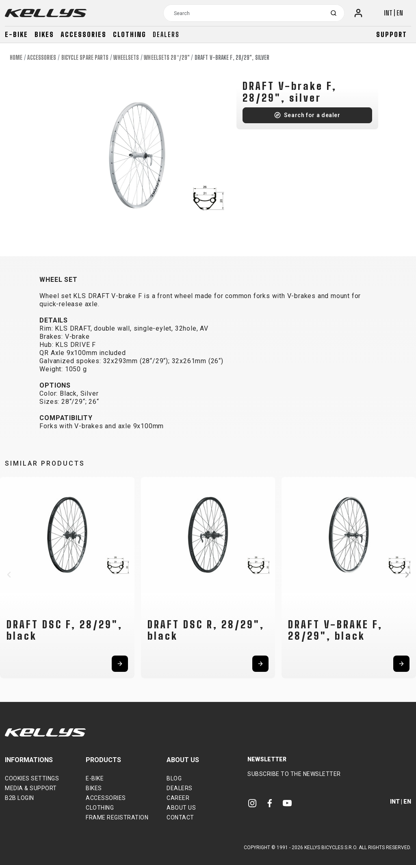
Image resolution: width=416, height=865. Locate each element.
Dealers (166, 34)
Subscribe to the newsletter (294, 774)
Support (391, 34)
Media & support (31, 788)
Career (178, 798)
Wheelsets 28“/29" (167, 57)
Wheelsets (126, 57)
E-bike (16, 34)
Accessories (83, 34)
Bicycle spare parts (85, 57)
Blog (174, 778)
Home (16, 57)
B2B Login (19, 798)
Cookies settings (32, 778)
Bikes (44, 34)
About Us (181, 807)
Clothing (129, 34)
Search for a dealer (312, 115)
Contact (180, 817)
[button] (9, 575)
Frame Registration (117, 817)
